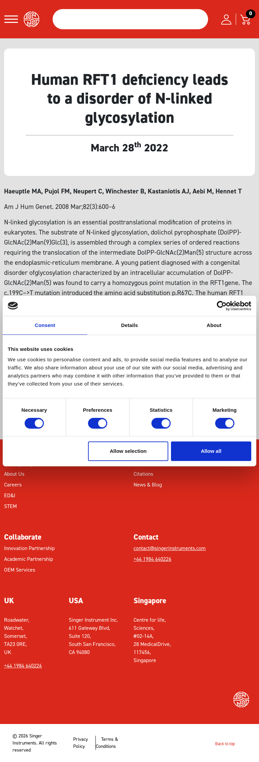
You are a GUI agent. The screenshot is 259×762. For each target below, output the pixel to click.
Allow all (211, 451)
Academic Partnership (28, 559)
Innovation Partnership (29, 548)
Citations (143, 473)
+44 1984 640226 (152, 559)
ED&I (9, 495)
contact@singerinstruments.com (170, 548)
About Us (14, 473)
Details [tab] (129, 325)
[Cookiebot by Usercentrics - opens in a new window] (221, 306)
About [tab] (214, 325)
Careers (13, 484)
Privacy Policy (80, 743)
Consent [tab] (45, 325)
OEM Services (19, 569)
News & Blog (148, 484)
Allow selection (128, 451)
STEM (10, 506)
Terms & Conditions (107, 743)
